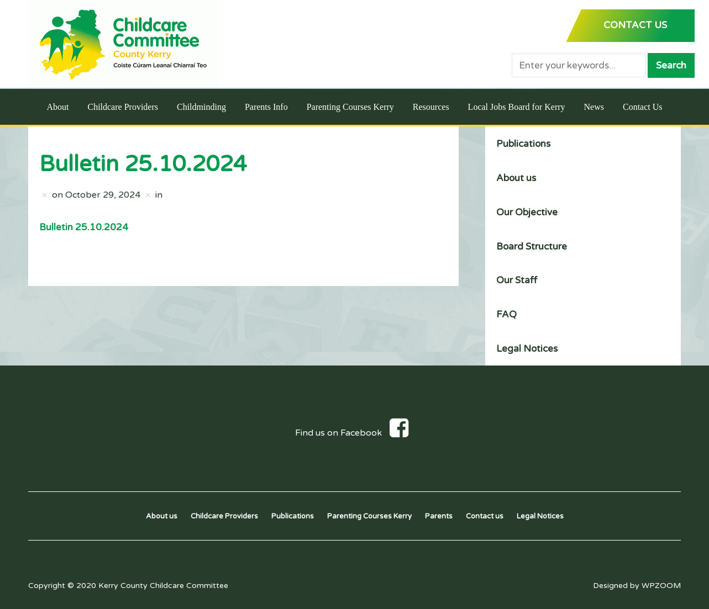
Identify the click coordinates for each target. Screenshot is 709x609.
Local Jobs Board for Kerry (516, 107)
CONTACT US (635, 25)
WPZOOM (661, 585)
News (594, 107)
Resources (431, 107)
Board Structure (531, 246)
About (57, 107)
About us (516, 178)
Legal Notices (527, 348)
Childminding (201, 107)
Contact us (484, 516)
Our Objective (527, 212)
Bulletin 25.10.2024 (83, 227)
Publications (523, 144)
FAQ (506, 314)
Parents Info (266, 107)
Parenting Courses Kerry (350, 107)
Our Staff (516, 280)
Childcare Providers (122, 107)
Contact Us (643, 107)
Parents (439, 516)
